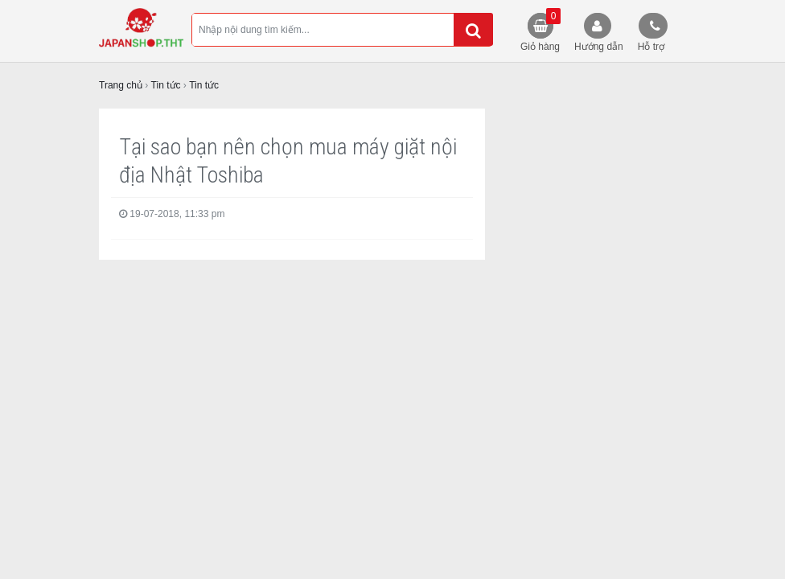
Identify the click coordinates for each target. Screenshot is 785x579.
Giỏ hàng (540, 30)
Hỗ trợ (651, 46)
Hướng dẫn (598, 46)
